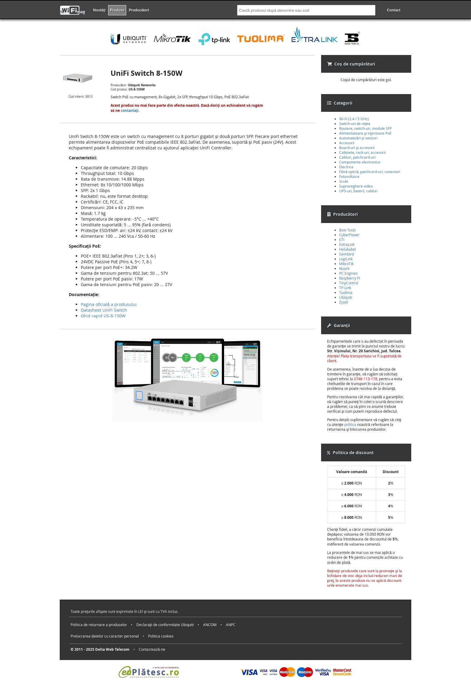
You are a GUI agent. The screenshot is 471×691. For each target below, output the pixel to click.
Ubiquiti (345, 297)
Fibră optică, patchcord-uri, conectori (369, 171)
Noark (344, 268)
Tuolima (345, 292)
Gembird (346, 254)
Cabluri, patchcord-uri (357, 157)
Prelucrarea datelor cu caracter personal (105, 636)
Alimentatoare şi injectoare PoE (365, 133)
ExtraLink (346, 244)
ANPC (230, 624)
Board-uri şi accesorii (357, 147)
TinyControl (348, 282)
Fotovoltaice (349, 176)
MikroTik (346, 263)
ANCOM (210, 624)
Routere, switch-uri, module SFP (365, 128)
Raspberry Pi (349, 278)
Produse (117, 10)
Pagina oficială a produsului (109, 304)
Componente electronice (359, 162)
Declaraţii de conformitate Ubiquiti (165, 624)
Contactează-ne (152, 649)
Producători (139, 10)
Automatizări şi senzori (358, 138)
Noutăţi (99, 10)
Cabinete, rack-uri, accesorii (362, 152)
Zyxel (343, 302)
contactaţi (129, 110)
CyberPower (349, 234)
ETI (341, 239)
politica (350, 424)
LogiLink (346, 258)
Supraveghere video (356, 186)
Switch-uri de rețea (354, 123)
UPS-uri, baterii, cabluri (358, 190)
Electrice (346, 166)
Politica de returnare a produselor (99, 624)
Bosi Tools (347, 230)
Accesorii (346, 142)
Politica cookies (161, 636)
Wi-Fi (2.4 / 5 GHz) (354, 118)
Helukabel (347, 249)
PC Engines (348, 273)
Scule (343, 181)
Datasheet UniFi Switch (104, 310)
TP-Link (345, 287)
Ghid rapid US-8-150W (103, 316)
